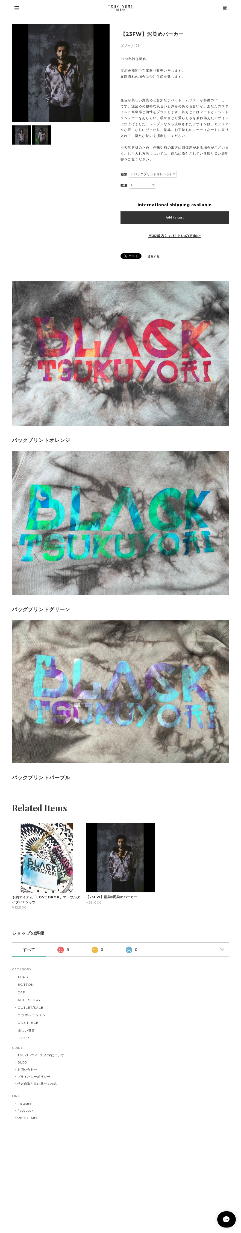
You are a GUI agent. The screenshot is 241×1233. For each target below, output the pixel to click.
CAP (21, 992)
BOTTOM (25, 984)
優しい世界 (26, 1030)
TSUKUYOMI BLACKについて (40, 1055)
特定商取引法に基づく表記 (37, 1084)
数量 (124, 185)
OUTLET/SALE (30, 1007)
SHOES (23, 1038)
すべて (29, 949)
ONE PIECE (28, 1023)
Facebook (25, 1111)
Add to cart (175, 217)
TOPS (22, 977)
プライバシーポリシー (33, 1077)
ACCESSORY (29, 1000)
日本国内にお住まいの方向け (174, 236)
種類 (124, 174)
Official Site (27, 1118)
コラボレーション (31, 1015)
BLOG (22, 1062)
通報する (154, 256)
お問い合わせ (27, 1069)
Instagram (26, 1103)
